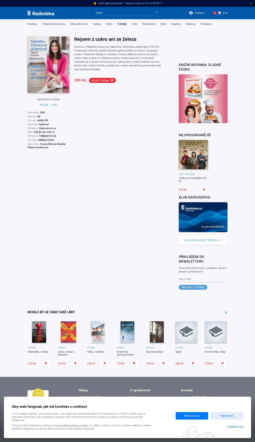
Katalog (190, 24)
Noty (163, 24)
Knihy (109, 24)
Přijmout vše (192, 415)
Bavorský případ (154, 351)
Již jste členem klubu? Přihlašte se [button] (203, 240)
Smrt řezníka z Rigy (215, 351)
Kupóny (176, 24)
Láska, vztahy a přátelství (66, 353)
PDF (53, 105)
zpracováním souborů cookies (71, 425)
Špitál (178, 351)
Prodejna (205, 24)
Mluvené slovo (79, 24)
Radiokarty (148, 24)
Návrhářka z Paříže (38, 351)
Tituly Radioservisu (53, 24)
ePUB (44, 105)
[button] (199, 13)
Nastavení (227, 415)
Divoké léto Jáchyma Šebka (125, 353)
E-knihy (122, 24)
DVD (134, 24)
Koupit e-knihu (103, 80)
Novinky (32, 24)
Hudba (97, 24)
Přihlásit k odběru (193, 287)
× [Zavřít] (251, 3)
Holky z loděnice (96, 351)
